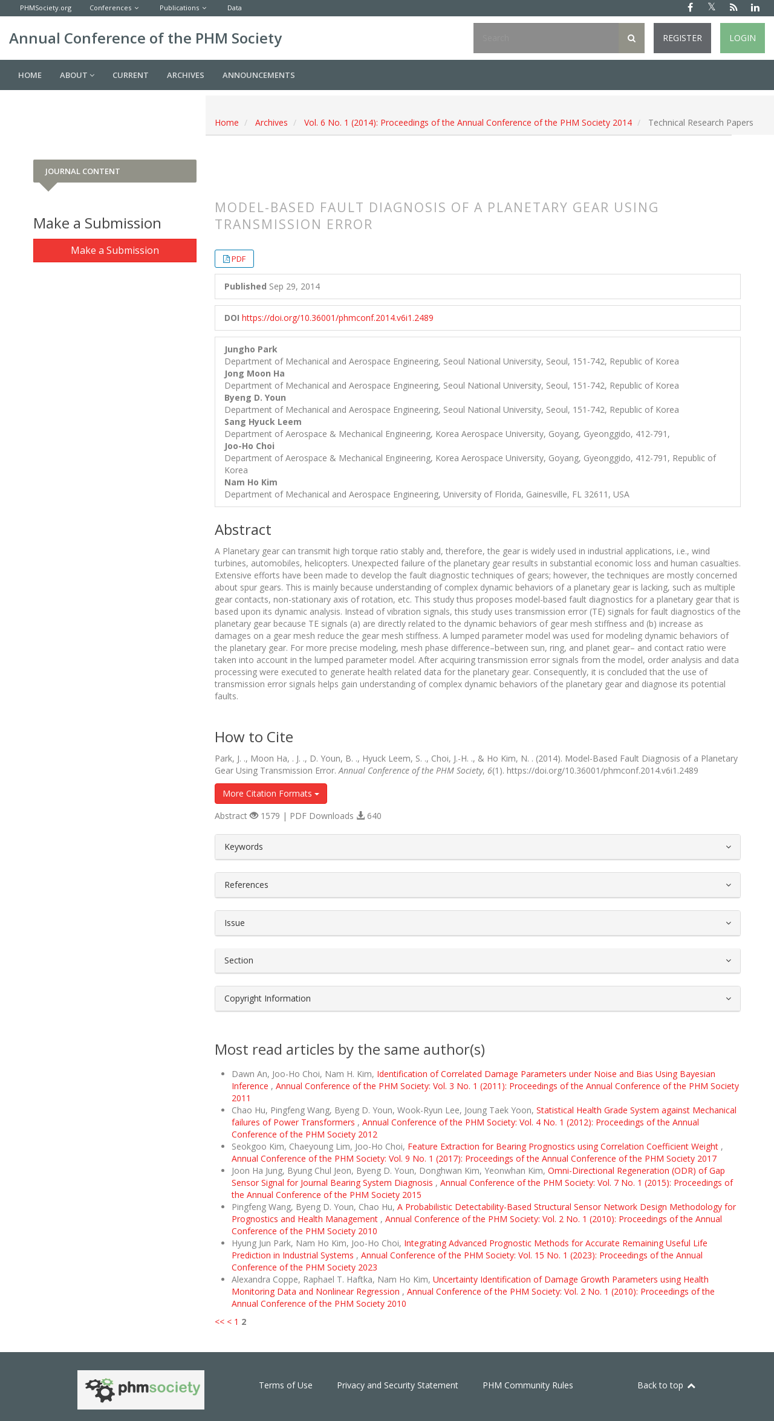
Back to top (667, 1385)
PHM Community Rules (528, 1385)
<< (219, 1321)
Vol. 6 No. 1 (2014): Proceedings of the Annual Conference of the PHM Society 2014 (468, 122)
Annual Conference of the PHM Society (145, 38)
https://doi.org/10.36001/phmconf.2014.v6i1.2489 (338, 317)
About (77, 75)
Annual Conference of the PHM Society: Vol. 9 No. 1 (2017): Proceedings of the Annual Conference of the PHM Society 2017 (474, 1158)
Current (130, 75)
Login (742, 38)
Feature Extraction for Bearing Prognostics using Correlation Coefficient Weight (564, 1146)
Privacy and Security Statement (397, 1385)
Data (234, 7)
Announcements (259, 75)
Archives (185, 75)
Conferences (110, 7)
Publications (179, 7)
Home (30, 75)
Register (682, 38)
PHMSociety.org (45, 7)
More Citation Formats (271, 793)
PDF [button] (239, 258)
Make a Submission (115, 250)
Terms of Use (286, 1385)
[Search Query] (546, 38)
